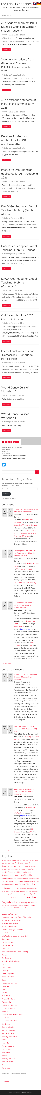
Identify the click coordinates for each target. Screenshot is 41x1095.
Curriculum (6, 949)
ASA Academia (19, 626)
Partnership (6, 996)
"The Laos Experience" (9, 926)
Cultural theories (7, 945)
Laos (18, 888)
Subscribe (6, 493)
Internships (5, 986)
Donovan (21, 1092)
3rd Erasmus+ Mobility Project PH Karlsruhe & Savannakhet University (25, 533)
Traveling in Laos (8, 1062)
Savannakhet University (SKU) (12, 1014)
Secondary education (9, 1021)
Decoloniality (6, 958)
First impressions (8, 967)
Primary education (8, 1008)
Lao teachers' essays (15, 881)
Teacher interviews (8, 1030)
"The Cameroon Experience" (12, 920)
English (4, 964)
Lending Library (25, 888)
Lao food (5, 881)
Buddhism (4, 869)
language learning (34, 878)
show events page (6, 663)
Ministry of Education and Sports (29, 891)
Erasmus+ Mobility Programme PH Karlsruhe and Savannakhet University (20, 872)
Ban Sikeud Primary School (17, 866)
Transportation (7, 1052)
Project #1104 (25, 629)
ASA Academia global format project (15, 936)
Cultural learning (8, 942)
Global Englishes (8, 974)
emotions (27, 869)
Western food (22, 907)
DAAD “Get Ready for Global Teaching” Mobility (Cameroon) (19, 282)
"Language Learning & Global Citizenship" (16, 917)
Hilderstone (12, 878)
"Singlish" (8, 860)
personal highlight (7, 894)
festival (22, 875)
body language (31, 866)
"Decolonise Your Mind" (10, 914)
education (20, 869)
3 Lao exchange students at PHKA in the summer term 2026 (18, 103)
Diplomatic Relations (13, 869)
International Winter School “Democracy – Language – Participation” (18, 354)
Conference (6, 939)
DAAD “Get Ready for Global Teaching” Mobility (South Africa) (19, 210)
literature (18, 891)
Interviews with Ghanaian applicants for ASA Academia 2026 (19, 173)
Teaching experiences (9, 1037)
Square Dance (33, 894)
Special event (6, 1024)
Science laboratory (17, 894)
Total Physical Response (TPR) (10, 905)
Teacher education (8, 1027)
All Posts (5, 933)
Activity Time (21, 860)
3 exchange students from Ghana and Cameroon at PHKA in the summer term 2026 (25, 553)
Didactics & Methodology (11, 961)
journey (25, 878)
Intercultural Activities (9, 983)
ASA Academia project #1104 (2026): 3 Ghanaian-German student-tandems (19, 26)
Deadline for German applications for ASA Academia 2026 (14, 140)
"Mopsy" (4, 860)
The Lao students (8, 1046)
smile (28, 894)
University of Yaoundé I (24, 569)
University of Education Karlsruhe (26, 525)
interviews (19, 878)
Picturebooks (6, 1002)
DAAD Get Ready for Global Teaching (15, 952)
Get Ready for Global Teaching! (25, 583)
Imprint (6, 1084)
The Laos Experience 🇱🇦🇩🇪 (20, 4)
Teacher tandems (8, 1033)
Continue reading (6, 49)
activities (15, 860)
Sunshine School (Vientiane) (9, 898)
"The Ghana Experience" (10, 923)
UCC (30, 645)
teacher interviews (21, 898)
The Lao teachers (8, 1049)
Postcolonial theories (9, 1005)
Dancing (5, 955)
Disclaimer (6, 1081)
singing (24, 894)
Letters (4, 993)
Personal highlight (8, 999)
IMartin (22, 34)
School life (5, 1018)
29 (14, 442)
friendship (28, 875)
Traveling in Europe (8, 1058)
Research (5, 1011)
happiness (5, 878)
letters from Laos (11, 891)
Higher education (8, 977)
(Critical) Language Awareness (12, 930)
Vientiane (21, 905)
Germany (5, 970)
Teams (4, 1040)
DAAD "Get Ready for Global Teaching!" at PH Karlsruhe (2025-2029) (26, 729)
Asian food (28, 860)
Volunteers (5, 1065)
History (4, 980)
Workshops (6, 1068)
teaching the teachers (29, 903)
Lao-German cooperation (29, 881)
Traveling (5, 1055)
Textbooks (5, 1043)
